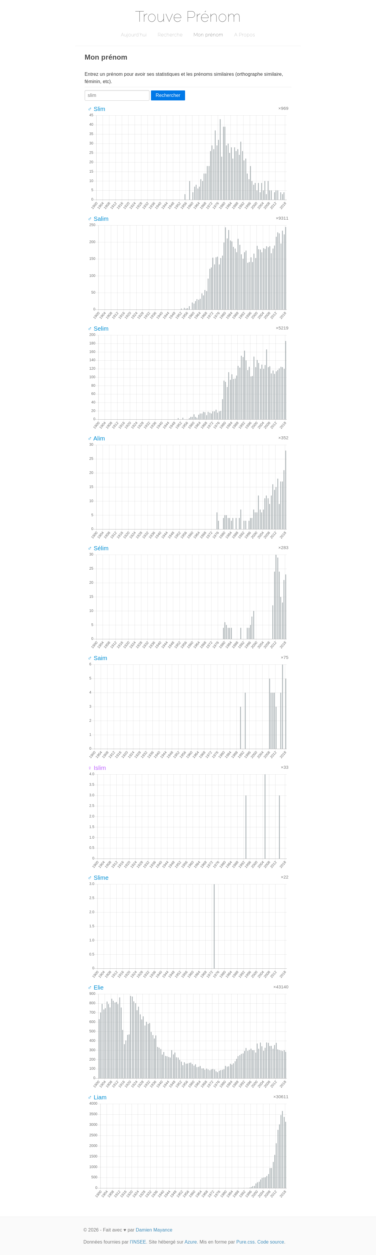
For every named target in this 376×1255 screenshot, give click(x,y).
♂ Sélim (98, 548)
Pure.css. (246, 1241)
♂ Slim (96, 109)
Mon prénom (208, 35)
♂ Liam (97, 1097)
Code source (270, 1241)
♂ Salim (98, 219)
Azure (190, 1241)
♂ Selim (98, 328)
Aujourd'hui (134, 35)
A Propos (244, 35)
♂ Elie (96, 987)
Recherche (170, 35)
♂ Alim (96, 438)
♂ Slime (98, 877)
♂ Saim (97, 658)
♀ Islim (97, 768)
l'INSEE (138, 1241)
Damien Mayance (154, 1229)
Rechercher (168, 95)
